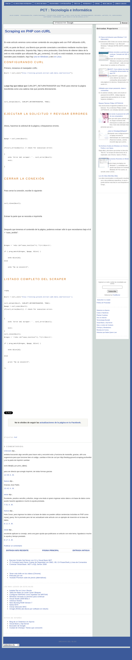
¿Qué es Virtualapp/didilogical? (117, 131)
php (15, 437)
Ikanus (6, 481)
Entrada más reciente (17, 550)
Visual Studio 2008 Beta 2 (19, 599)
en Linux (57, 57)
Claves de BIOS (40, 3)
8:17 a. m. (8, 540)
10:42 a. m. (9, 488)
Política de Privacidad (103, 302)
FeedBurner (116, 295)
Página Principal (50, 550)
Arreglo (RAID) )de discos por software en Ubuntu (28, 609)
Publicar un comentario (13, 546)
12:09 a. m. (9, 475)
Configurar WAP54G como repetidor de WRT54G (28, 595)
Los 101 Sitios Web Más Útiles (108, 176)
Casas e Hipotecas (102, 313)
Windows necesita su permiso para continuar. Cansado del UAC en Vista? (118, 54)
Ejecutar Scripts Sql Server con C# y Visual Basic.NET (30, 560)
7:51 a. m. (8, 505)
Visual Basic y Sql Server (19, 624)
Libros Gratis (120, 3)
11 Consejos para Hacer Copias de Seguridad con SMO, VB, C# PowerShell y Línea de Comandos (48, 562)
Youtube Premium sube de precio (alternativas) (27, 578)
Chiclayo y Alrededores (104, 327)
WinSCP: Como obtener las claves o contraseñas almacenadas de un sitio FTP (119, 71)
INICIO (7, 3)
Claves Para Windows (22, 3)
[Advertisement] (53, 37)
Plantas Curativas (102, 315)
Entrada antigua (81, 550)
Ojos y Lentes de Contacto (105, 325)
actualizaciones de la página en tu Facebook (60, 422)
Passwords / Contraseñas (60, 3)
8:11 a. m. (8, 524)
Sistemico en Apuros (103, 310)
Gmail (97, 3)
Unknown (7, 451)
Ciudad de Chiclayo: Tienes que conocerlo (25, 628)
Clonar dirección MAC (17, 607)
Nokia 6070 (13, 605)
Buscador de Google (17, 626)
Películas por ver (15, 576)
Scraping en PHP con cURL (28, 31)
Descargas (107, 3)
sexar (6, 494)
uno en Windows (41, 57)
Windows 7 (87, 3)
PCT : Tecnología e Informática (66, 10)
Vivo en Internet (102, 317)
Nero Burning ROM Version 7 (20, 603)
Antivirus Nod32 (15, 601)
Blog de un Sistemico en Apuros (21, 622)
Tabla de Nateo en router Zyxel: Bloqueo (25, 593)
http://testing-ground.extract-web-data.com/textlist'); (47, 297)
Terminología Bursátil (103, 320)
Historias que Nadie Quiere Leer (107, 332)
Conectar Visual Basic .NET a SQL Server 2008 (27, 564)
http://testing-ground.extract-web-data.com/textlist (46, 73)
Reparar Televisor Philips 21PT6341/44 (111, 103)
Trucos (77, 3)
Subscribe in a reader (103, 300)
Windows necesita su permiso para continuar (26, 597)
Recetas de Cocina (103, 330)
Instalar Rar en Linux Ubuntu (20, 590)
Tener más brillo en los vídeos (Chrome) (25, 574)
